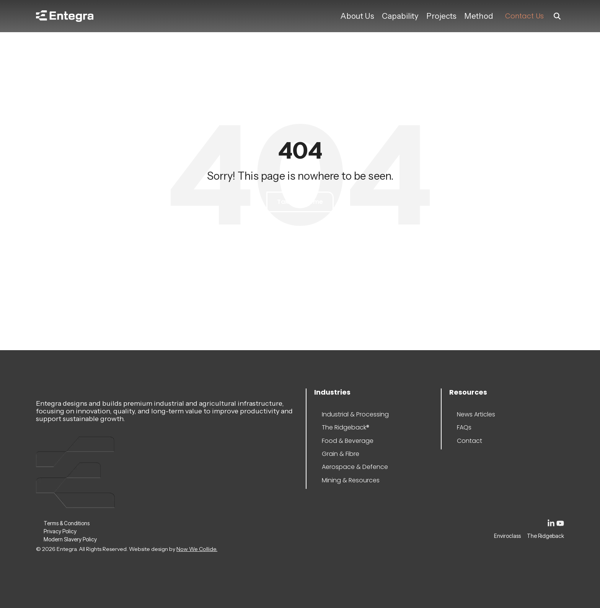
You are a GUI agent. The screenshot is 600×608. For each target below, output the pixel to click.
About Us (357, 16)
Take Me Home (300, 201)
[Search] (557, 16)
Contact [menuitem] (469, 440)
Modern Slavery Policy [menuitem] (67, 539)
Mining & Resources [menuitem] (345, 480)
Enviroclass (507, 536)
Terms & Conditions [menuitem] (67, 523)
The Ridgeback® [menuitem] (345, 427)
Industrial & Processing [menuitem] (345, 414)
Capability (400, 16)
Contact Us (524, 16)
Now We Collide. (196, 549)
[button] (551, 525)
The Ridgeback (545, 536)
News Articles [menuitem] (476, 414)
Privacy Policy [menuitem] (60, 531)
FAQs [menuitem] (464, 427)
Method (478, 16)
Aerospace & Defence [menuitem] (345, 466)
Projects (441, 16)
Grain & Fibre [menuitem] (340, 453)
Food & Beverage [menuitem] (345, 440)
